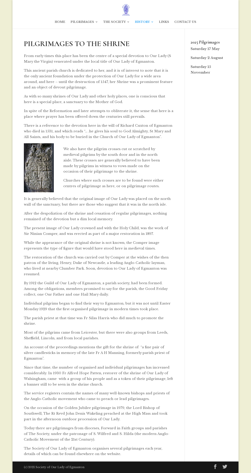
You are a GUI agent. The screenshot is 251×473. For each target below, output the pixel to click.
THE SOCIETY (114, 22)
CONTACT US (185, 22)
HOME (60, 22)
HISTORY (142, 22)
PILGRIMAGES (82, 22)
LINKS (164, 22)
